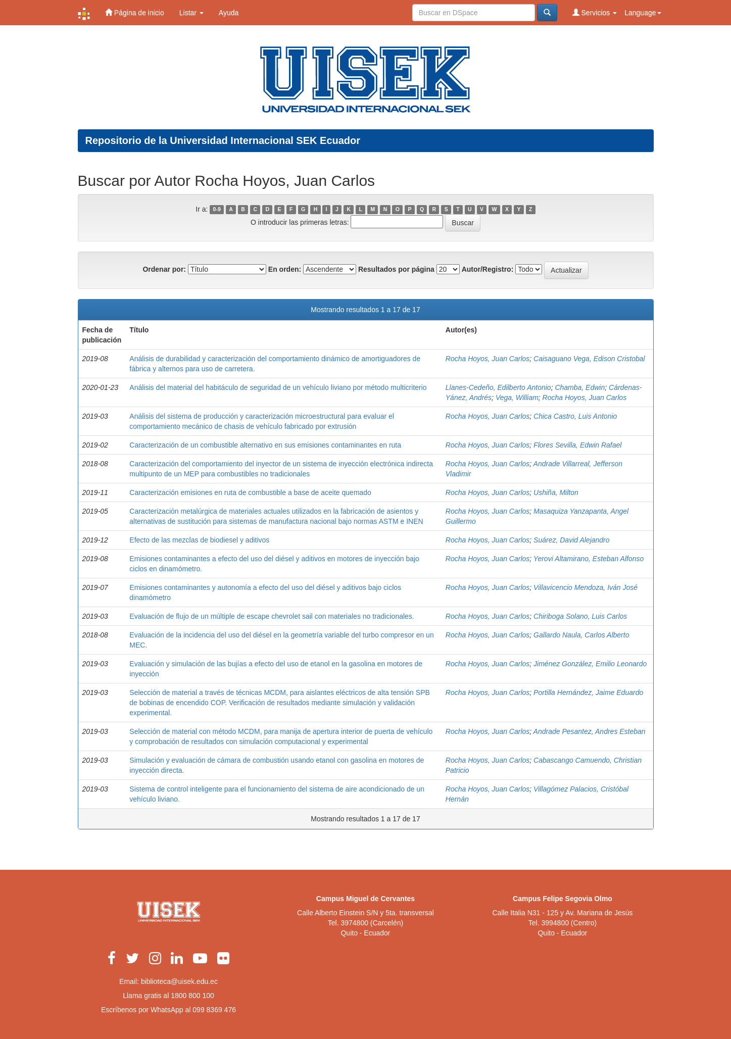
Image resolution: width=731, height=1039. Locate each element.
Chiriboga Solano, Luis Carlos (580, 616)
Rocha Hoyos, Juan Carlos (488, 359)
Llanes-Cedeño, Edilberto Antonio (498, 387)
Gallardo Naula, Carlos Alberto (581, 635)
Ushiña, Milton (555, 492)
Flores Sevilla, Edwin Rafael (577, 445)
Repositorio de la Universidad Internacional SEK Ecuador (223, 140)
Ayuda (228, 13)
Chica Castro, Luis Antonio (575, 416)
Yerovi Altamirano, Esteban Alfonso (588, 559)
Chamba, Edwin (580, 387)
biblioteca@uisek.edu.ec (179, 981)
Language (642, 13)
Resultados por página (396, 269)
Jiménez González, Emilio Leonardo (590, 664)
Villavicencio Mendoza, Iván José (585, 587)
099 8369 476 (214, 1010)
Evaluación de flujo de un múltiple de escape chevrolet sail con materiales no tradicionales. (271, 616)
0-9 (217, 210)
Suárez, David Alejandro (571, 540)
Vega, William (517, 397)
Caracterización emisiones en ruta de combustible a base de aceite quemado (250, 492)
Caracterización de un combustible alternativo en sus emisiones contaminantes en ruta (265, 445)
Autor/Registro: (488, 269)
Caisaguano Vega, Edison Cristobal (589, 359)
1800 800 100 (192, 996)
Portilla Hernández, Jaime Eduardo (588, 692)
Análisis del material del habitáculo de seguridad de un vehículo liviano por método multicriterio (277, 387)
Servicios (594, 12)
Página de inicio (134, 12)
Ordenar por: (164, 269)
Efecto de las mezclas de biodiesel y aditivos (199, 540)
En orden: (284, 269)
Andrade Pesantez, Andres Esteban (589, 731)
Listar (191, 13)
